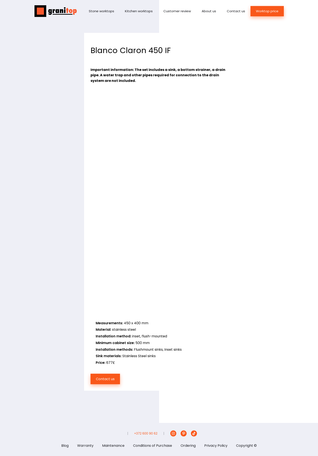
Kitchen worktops (139, 11)
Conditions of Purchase (152, 445)
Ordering (188, 445)
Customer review (177, 11)
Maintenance (113, 445)
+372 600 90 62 (145, 433)
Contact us (236, 11)
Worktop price (267, 11)
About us (209, 11)
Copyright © (246, 445)
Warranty (85, 445)
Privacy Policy (215, 445)
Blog (65, 445)
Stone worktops (101, 11)
